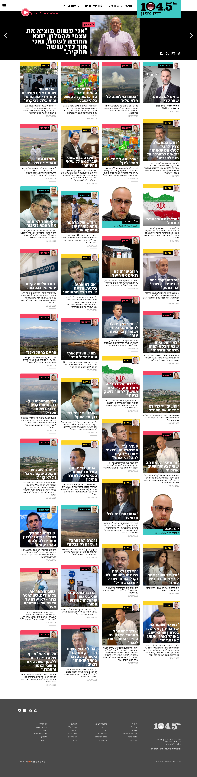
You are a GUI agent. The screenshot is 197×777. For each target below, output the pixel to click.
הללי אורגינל (102, 734)
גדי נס (104, 727)
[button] (4, 8)
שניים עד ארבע (41, 727)
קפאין (134, 724)
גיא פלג (134, 727)
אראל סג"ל (72, 727)
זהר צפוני (73, 730)
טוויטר (74, 740)
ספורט (104, 730)
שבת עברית (72, 734)
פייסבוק (44, 737)
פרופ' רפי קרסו (101, 737)
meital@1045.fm (173, 744)
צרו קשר (44, 740)
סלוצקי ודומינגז (101, 724)
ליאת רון (74, 724)
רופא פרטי (132, 737)
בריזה (134, 730)
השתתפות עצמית (130, 734)
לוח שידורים (72, 737)
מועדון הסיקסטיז (40, 734)
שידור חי (133, 740)
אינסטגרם (103, 740)
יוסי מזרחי (43, 724)
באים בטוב (43, 730)
